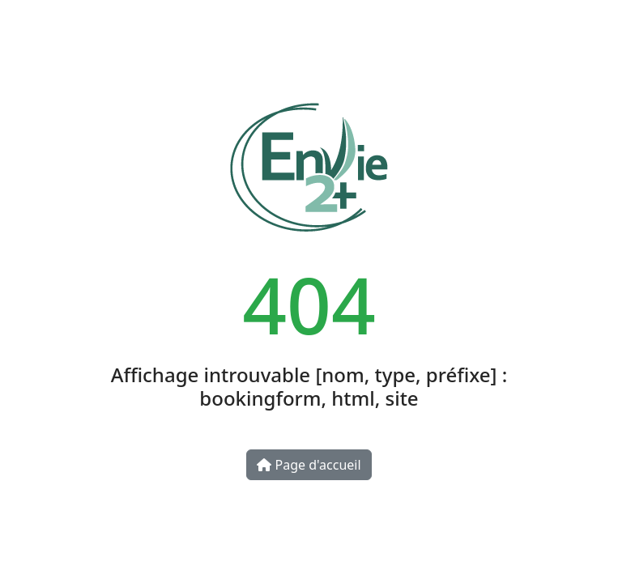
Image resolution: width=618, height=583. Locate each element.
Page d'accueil (308, 465)
